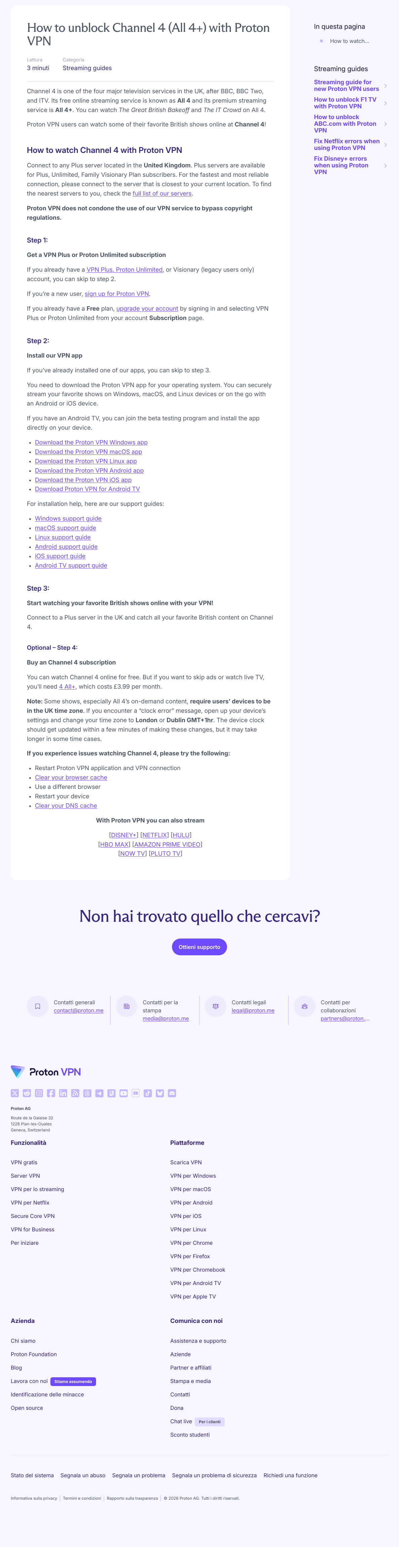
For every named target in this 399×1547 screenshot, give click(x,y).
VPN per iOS (186, 1216)
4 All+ (67, 686)
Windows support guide (68, 518)
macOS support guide (65, 528)
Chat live (181, 1421)
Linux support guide (63, 537)
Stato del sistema (32, 1475)
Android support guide (66, 546)
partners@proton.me (346, 1018)
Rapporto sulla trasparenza (132, 1498)
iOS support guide (60, 556)
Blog (16, 1367)
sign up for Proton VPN (117, 294)
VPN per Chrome (191, 1242)
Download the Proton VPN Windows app (91, 442)
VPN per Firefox (190, 1256)
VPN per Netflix (30, 1202)
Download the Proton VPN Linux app (86, 461)
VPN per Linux (188, 1229)
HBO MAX (114, 844)
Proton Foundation (34, 1354)
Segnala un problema (138, 1475)
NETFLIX (154, 835)
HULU (181, 835)
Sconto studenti (190, 1434)
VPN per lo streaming (37, 1189)
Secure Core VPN (33, 1216)
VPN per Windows (193, 1175)
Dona (176, 1407)
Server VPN (25, 1175)
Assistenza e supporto (198, 1340)
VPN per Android (191, 1202)
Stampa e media (190, 1381)
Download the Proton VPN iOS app (83, 480)
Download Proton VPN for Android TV (87, 489)
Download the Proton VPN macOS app (88, 452)
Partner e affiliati (190, 1367)
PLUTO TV (165, 853)
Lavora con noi (29, 1380)
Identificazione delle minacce (47, 1394)
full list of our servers (162, 193)
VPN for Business (32, 1229)
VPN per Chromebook (197, 1269)
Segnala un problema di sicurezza (214, 1475)
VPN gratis (24, 1162)
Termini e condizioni (82, 1498)
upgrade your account (147, 308)
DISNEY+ (124, 835)
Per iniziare (25, 1242)
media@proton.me (166, 1018)
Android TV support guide (71, 565)
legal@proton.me (253, 1010)
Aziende (180, 1354)
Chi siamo (23, 1340)
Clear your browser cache (71, 777)
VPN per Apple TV (193, 1296)
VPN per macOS (190, 1189)
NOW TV (132, 853)
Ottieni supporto (199, 947)
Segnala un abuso (82, 1475)
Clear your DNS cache (66, 805)
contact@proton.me (78, 1010)
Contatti (180, 1394)
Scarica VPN (186, 1162)
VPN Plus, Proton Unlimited (125, 269)
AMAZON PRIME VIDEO (167, 844)
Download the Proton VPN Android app (89, 470)
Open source (27, 1407)
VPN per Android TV (195, 1283)
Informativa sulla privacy (34, 1498)
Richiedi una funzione (291, 1475)
